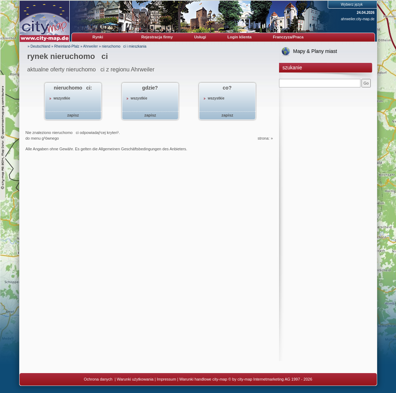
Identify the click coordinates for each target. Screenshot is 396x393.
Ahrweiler (90, 46)
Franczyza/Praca (288, 37)
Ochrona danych (99, 379)
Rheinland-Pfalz (67, 46)
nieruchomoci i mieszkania (124, 46)
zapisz (73, 115)
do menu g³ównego (42, 138)
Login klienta (240, 37)
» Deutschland (39, 46)
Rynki (97, 37)
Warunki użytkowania (135, 379)
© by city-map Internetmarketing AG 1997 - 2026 (270, 379)
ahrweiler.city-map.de (357, 19)
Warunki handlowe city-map (203, 379)
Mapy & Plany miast (315, 51)
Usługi (200, 37)
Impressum (166, 379)
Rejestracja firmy (157, 37)
